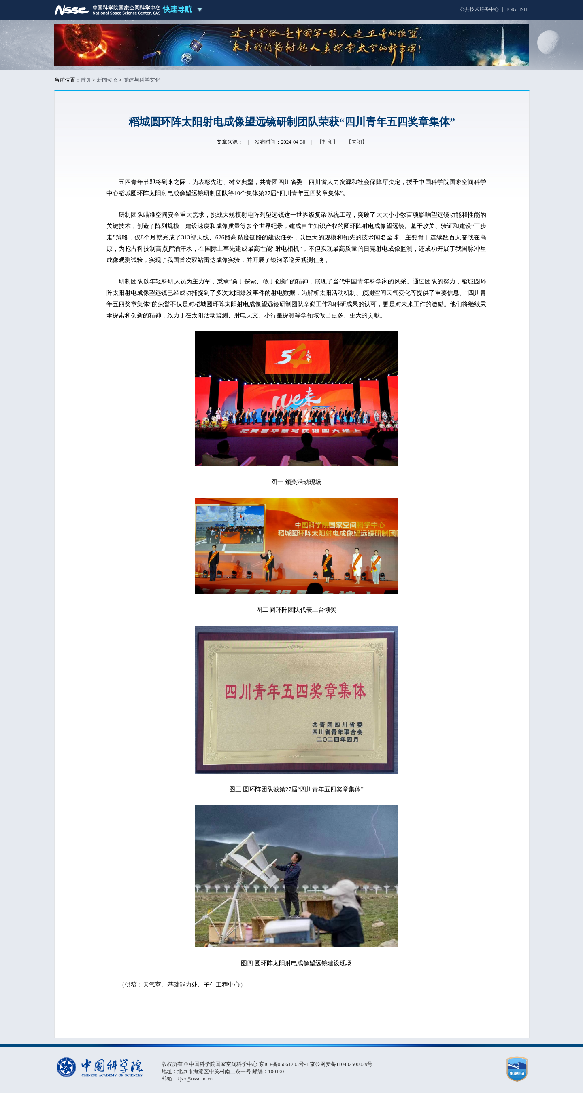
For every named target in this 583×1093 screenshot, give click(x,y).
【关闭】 (356, 142)
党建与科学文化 (141, 80)
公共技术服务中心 (479, 9)
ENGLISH (516, 9)
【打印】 (327, 142)
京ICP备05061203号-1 (284, 1064)
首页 (86, 80)
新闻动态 (107, 80)
